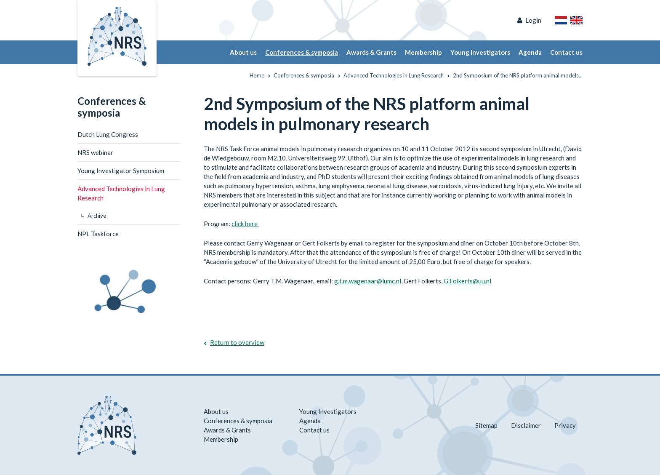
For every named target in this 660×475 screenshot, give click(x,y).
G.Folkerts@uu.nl (467, 281)
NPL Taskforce (98, 234)
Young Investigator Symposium (120, 170)
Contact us (566, 52)
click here (245, 223)
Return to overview (237, 342)
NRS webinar (95, 152)
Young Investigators (480, 52)
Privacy (565, 425)
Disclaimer (526, 425)
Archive (97, 215)
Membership (423, 52)
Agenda (530, 52)
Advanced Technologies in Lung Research (121, 193)
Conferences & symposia (301, 52)
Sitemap (486, 425)
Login (533, 20)
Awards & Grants (371, 52)
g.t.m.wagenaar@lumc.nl (367, 281)
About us (243, 52)
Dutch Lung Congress (107, 134)
